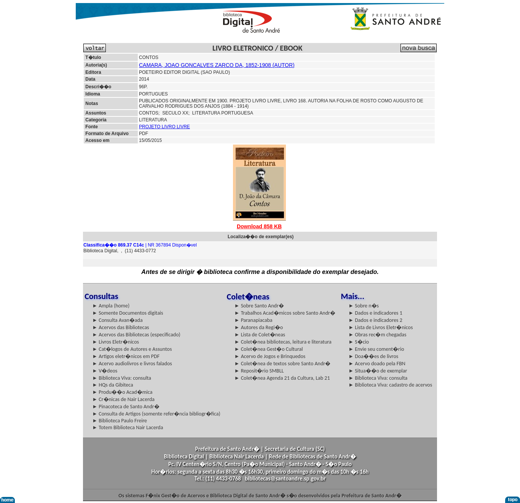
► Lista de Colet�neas (259, 334)
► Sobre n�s (363, 305)
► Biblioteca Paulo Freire (119, 420)
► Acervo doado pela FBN (376, 363)
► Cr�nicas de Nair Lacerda (123, 399)
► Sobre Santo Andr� (259, 305)
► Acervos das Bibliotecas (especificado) (136, 334)
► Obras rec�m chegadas (377, 334)
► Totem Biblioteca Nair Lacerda (127, 427)
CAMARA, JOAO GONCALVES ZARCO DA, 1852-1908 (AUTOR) (217, 65)
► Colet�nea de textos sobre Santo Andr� (282, 363)
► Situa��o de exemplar (377, 371)
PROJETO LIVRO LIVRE (164, 126)
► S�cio (358, 342)
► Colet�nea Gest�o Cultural (268, 349)
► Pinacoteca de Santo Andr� (126, 406)
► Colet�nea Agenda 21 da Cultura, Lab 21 (282, 378)
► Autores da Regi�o (258, 327)
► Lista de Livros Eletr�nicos (380, 327)
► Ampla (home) (110, 305)
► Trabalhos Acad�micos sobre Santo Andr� (284, 313)
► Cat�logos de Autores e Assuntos (132, 349)
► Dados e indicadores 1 (375, 313)
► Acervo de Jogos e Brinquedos (270, 356)
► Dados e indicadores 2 (375, 320)
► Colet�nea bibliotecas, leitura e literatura (283, 342)
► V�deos (104, 371)
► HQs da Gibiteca (112, 385)
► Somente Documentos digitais (127, 313)
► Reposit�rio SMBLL (259, 371)
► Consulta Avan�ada (117, 320)
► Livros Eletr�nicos (115, 342)
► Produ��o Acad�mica (122, 392)
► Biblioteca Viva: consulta (121, 378)
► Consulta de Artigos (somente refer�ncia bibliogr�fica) (156, 414)
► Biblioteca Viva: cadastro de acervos (390, 385)
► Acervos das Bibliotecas (120, 327)
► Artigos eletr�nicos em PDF (126, 356)
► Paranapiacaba (253, 320)
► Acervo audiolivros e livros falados (132, 363)
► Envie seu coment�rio (376, 349)
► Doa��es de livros (373, 356)
